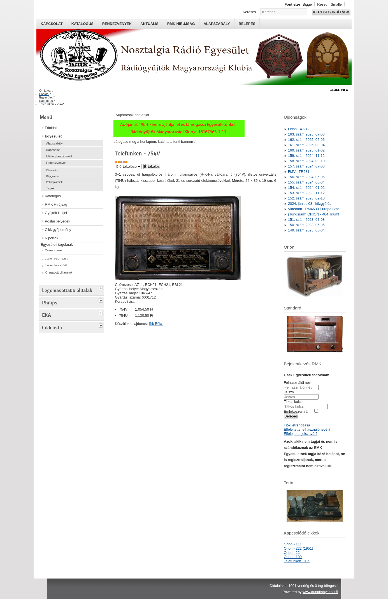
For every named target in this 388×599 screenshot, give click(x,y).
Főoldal (51, 128)
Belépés (247, 24)
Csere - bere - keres (56, 258)
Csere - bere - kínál (56, 265)
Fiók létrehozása (297, 425)
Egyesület (53, 136)
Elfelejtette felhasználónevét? (307, 429)
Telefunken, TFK (297, 561)
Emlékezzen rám (297, 411)
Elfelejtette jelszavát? (300, 434)
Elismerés (52, 170)
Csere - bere (53, 250)
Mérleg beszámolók (59, 156)
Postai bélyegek (57, 221)
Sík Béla (156, 324)
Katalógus (82, 24)
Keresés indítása (331, 12)
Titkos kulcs (293, 402)
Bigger (308, 4)
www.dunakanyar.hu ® (320, 592)
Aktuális (149, 24)
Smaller (337, 4)
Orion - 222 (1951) (298, 548)
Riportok (51, 238)
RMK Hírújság (56, 204)
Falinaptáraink (54, 182)
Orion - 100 (293, 557)
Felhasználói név (297, 382)
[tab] (101, 287)
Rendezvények (117, 24)
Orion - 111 (293, 544)
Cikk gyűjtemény (58, 230)
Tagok (50, 188)
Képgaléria (52, 176)
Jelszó (289, 392)
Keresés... (251, 12)
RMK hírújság (181, 24)
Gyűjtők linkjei (56, 213)
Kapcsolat (52, 24)
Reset (321, 4)
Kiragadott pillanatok (59, 272)
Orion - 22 (292, 552)
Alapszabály (217, 24)
